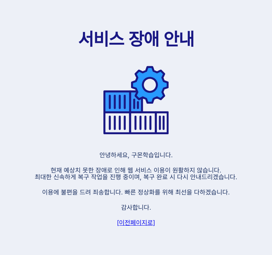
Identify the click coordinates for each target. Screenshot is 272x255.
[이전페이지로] (136, 222)
